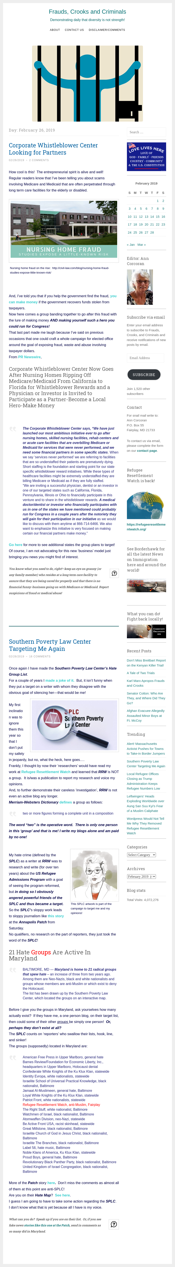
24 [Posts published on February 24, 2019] (129, 232)
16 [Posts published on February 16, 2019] (163, 216)
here (51, 1183)
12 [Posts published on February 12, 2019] (141, 216)
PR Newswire (29, 357)
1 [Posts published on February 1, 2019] (158, 201)
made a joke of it (59, 680)
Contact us (74, 29)
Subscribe (144, 374)
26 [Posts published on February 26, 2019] (141, 232)
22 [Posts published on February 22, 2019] (158, 224)
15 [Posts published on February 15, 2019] (158, 216)
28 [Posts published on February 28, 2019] (152, 232)
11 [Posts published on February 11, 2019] (135, 216)
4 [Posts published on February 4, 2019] (135, 208)
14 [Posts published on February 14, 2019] (152, 216)
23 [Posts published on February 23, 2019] (163, 224)
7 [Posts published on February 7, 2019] (152, 208)
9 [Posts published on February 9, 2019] (163, 208)
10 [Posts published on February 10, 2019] (129, 216)
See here (62, 1195)
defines (66, 802)
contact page (147, 450)
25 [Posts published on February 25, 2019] (135, 232)
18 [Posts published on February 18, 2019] (135, 224)
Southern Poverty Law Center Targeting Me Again (50, 645)
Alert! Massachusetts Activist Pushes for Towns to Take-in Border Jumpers (146, 748)
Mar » (142, 244)
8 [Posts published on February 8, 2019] (158, 208)
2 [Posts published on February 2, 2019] (163, 201)
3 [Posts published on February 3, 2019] (129, 208)
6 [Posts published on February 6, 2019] (146, 208)
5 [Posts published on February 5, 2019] (141, 208)
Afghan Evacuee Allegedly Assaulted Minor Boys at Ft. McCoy (146, 715)
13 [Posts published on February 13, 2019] (146, 216)
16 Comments (40, 656)
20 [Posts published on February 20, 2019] (146, 224)
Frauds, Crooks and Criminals (87, 11)
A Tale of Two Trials (141, 673)
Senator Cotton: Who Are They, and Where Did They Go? (146, 698)
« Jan (131, 244)
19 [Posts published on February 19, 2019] (141, 224)
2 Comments (39, 160)
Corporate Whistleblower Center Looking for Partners (53, 148)
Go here (15, 545)
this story (56, 916)
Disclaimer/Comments (107, 29)
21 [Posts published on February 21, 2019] (152, 224)
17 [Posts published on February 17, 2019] (129, 224)
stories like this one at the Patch (47, 1225)
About (55, 29)
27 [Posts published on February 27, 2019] (146, 232)
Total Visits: (135, 900)
